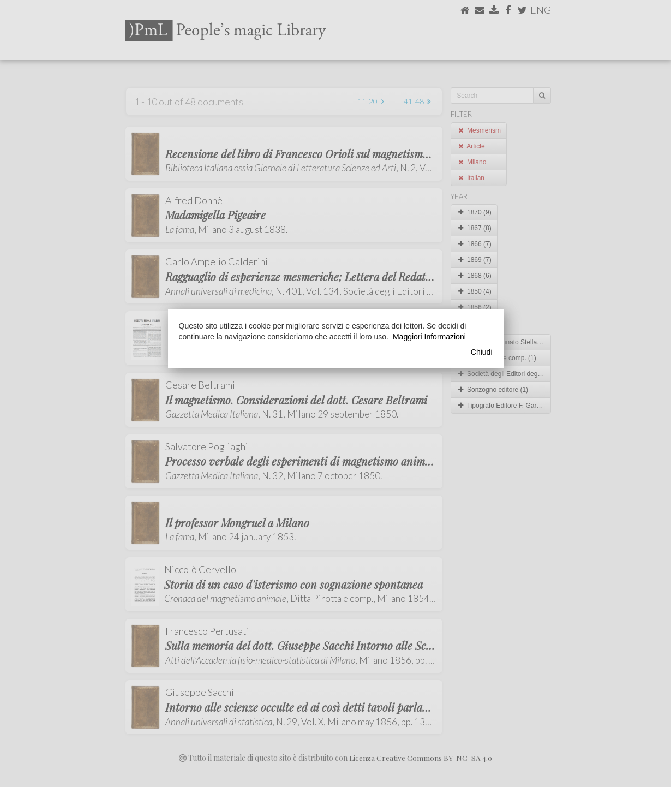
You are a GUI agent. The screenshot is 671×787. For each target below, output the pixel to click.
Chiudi (482, 352)
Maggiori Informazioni (429, 336)
